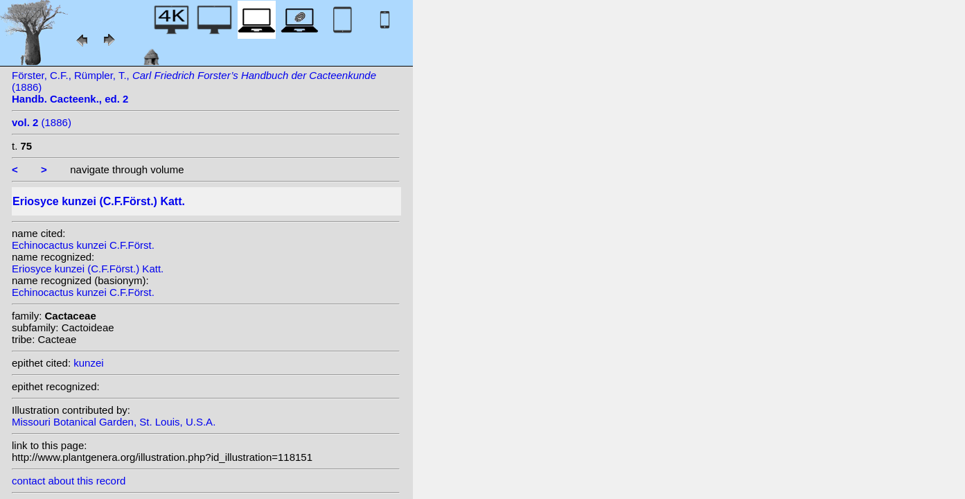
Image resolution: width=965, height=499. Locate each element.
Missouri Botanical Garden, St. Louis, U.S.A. (113, 422)
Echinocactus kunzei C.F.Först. (83, 245)
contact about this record (68, 481)
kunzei (88, 363)
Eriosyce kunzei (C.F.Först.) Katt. (87, 268)
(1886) (41, 122)
